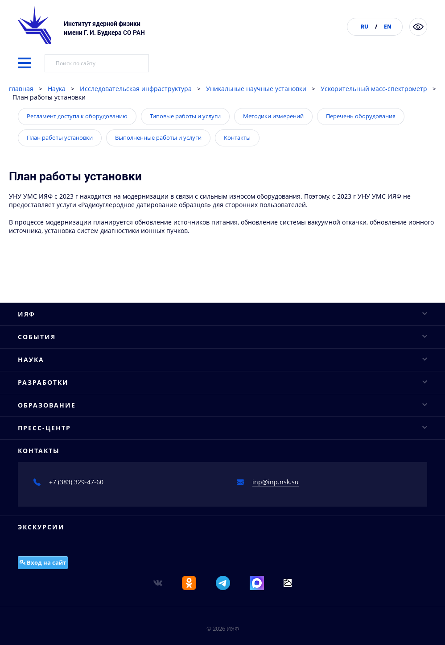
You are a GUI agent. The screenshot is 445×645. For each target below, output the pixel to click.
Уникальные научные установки (256, 111)
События (222, 453)
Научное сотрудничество (56, 586)
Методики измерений (273, 139)
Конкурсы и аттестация (54, 399)
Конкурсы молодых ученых (59, 516)
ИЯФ (222, 337)
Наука (57, 111)
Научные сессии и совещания (64, 500)
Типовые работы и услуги (185, 139)
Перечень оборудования (361, 139)
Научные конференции (54, 469)
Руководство (36, 352)
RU (364, 26)
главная (21, 111)
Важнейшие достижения (55, 601)
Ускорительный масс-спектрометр (374, 111)
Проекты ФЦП (39, 617)
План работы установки (60, 160)
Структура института (50, 383)
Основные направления (55, 554)
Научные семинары (48, 485)
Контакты (237, 160)
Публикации (36, 415)
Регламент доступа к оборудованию (77, 139)
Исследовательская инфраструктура (136, 111)
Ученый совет (39, 368)
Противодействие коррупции (63, 430)
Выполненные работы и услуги (158, 160)
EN (387, 26)
